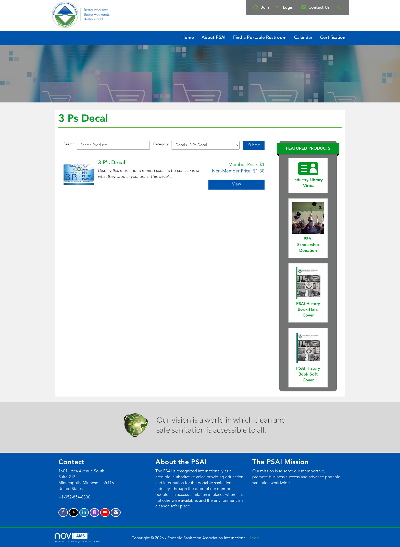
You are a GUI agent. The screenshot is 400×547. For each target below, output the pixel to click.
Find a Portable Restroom (259, 38)
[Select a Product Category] (205, 145)
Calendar (303, 38)
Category (161, 144)
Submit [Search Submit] (254, 145)
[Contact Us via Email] (116, 512)
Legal (255, 538)
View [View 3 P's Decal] (236, 184)
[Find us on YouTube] (105, 512)
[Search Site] (339, 7)
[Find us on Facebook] (63, 512)
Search (69, 144)
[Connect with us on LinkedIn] (84, 512)
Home (187, 38)
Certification (332, 38)
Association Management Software (77, 537)
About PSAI (214, 38)
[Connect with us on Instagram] (94, 512)
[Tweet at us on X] (73, 512)
